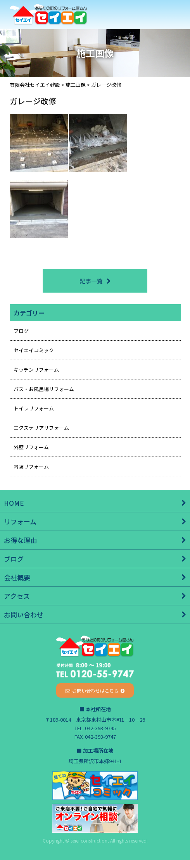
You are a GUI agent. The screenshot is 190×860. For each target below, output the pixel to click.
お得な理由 (20, 540)
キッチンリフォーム (36, 369)
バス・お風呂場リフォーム (44, 389)
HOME (14, 503)
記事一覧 (91, 281)
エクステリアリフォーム (41, 427)
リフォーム (20, 521)
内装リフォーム (31, 466)
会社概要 (17, 577)
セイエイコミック (34, 350)
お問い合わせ (23, 614)
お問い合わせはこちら (95, 690)
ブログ (21, 330)
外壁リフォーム (31, 447)
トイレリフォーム (34, 408)
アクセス (17, 596)
